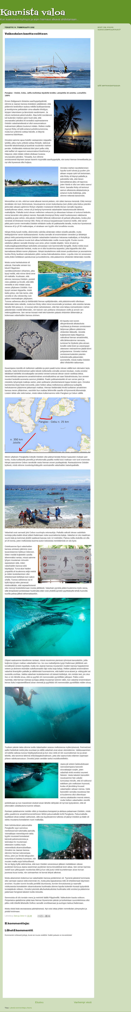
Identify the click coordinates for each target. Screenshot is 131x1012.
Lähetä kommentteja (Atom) (20, 1008)
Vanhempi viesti (83, 1002)
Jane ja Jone (19, 916)
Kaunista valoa (32, 13)
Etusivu (39, 1002)
